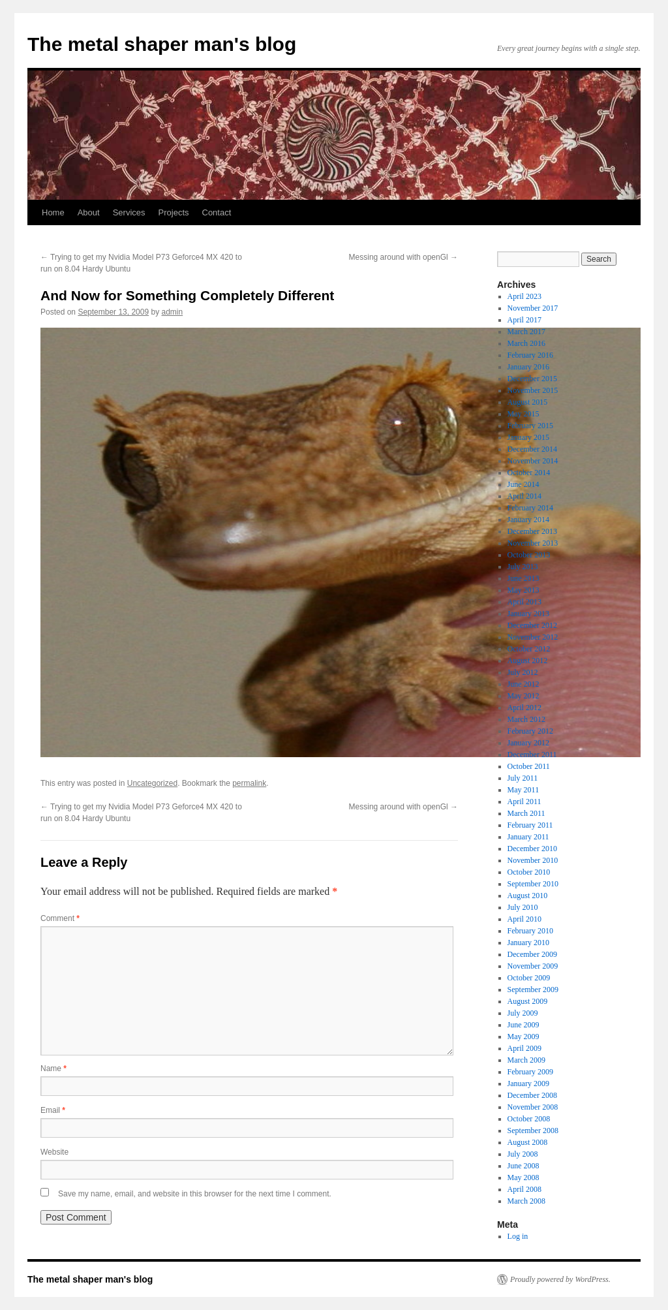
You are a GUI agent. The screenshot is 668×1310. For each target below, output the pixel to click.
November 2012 (533, 637)
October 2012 (529, 648)
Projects (174, 212)
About (89, 212)
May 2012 (523, 695)
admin (172, 312)
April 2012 (524, 707)
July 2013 (523, 566)
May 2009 (523, 1036)
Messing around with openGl (403, 257)
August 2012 (528, 660)
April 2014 (524, 496)
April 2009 (524, 1048)
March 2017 (526, 331)
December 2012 (532, 625)
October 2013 (529, 554)
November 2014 (533, 460)
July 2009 (523, 1013)
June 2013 (523, 578)
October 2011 (529, 766)
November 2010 (533, 860)
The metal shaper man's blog (161, 44)
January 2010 (528, 942)
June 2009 (523, 1024)
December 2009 (532, 954)
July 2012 (523, 672)
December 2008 (532, 1095)
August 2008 (528, 1142)
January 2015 (528, 437)
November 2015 (533, 390)
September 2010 (533, 883)
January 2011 (528, 836)
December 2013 (532, 531)
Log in (518, 1236)
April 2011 (524, 801)
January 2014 (528, 519)
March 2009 (526, 1060)
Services (129, 212)
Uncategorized (152, 783)
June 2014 (523, 484)
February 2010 (530, 930)
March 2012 (526, 719)
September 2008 (533, 1130)
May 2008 (523, 1177)
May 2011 (523, 789)
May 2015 (523, 413)
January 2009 (528, 1083)
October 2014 (529, 472)
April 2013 (524, 601)
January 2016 (528, 366)
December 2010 (532, 848)
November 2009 (533, 966)
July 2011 (523, 778)
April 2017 (524, 319)
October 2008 (529, 1118)
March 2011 (526, 813)
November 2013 (533, 543)
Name (53, 1068)
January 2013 (528, 613)
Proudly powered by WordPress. (560, 1279)
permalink (249, 783)
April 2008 (524, 1189)
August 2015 (528, 402)
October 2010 (529, 872)
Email (52, 1110)
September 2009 (533, 989)
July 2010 (523, 907)
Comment (60, 918)
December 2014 (532, 449)
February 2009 (530, 1071)
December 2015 (532, 378)
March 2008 (526, 1201)
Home (53, 212)
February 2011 (530, 825)
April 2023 (524, 296)
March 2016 (526, 343)
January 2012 (528, 742)
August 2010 (528, 895)
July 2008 (523, 1154)
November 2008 (533, 1107)
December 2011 (532, 754)
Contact (217, 212)
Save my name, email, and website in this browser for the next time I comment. (194, 1193)
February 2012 (530, 731)
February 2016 (530, 355)
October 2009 (529, 977)
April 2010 (524, 919)
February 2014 (530, 507)
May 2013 (523, 590)
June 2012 (523, 684)
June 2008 (523, 1165)
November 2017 (533, 308)
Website (54, 1152)
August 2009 (528, 1001)
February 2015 (530, 425)
